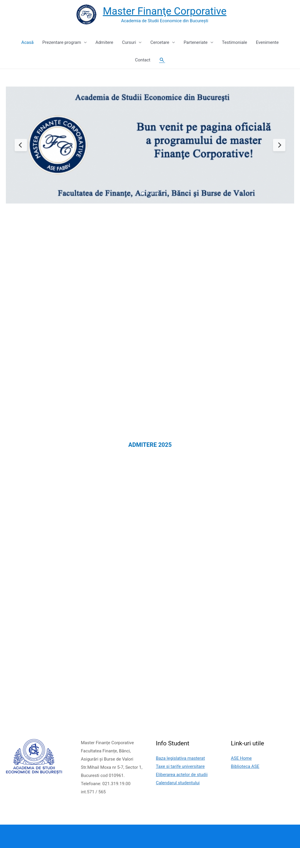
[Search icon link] (162, 60)
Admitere (104, 42)
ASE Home (241, 758)
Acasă (27, 42)
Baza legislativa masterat (180, 758)
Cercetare (159, 42)
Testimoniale (234, 42)
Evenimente (267, 42)
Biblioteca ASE (245, 766)
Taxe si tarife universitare (180, 766)
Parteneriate (196, 42)
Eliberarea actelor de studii (182, 774)
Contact (142, 60)
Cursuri (129, 42)
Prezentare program (61, 42)
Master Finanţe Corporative (164, 11)
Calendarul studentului (178, 782)
